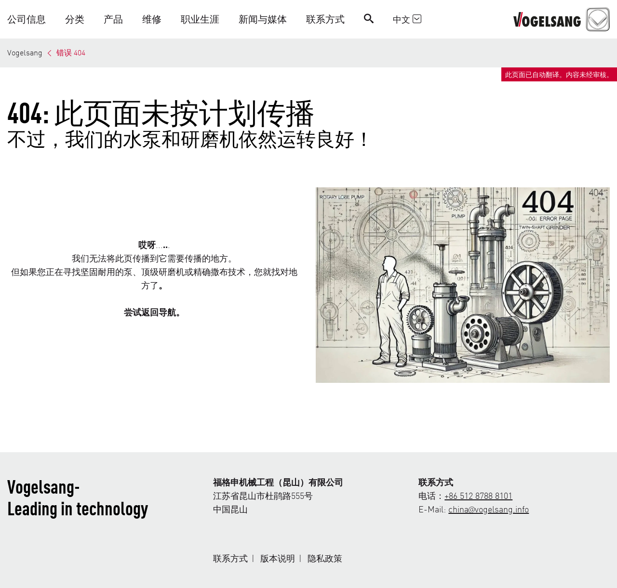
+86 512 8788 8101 (478, 495)
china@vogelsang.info (488, 508)
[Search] (368, 19)
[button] (31, 19)
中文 (407, 19)
